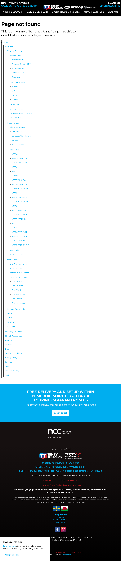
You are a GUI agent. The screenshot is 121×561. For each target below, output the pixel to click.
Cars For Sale (15, 118)
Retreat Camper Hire (16, 309)
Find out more (9, 546)
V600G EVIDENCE (19, 232)
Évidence (11, 326)
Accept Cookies (12, 555)
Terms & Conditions (13, 353)
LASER (14, 95)
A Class (15, 140)
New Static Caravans (18, 264)
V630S (14, 228)
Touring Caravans (12, 12)
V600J (14, 223)
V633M (15, 176)
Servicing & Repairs (94, 12)
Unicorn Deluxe (18, 73)
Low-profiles (17, 132)
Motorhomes (13, 123)
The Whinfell (17, 290)
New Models (15, 105)
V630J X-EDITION (19, 180)
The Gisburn (17, 281)
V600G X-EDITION (20, 202)
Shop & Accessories (13, 336)
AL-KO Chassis (18, 145)
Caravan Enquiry (12, 371)
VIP (13, 91)
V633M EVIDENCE (19, 236)
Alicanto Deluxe (19, 60)
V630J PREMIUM (19, 219)
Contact (8, 345)
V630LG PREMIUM (20, 197)
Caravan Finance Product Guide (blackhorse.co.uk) (60, 480)
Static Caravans (13, 260)
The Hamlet (17, 299)
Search (8, 366)
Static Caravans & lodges (66, 12)
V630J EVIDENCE (19, 241)
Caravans (9, 47)
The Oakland (17, 286)
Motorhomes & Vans (37, 12)
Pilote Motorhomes (18, 127)
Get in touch (60, 413)
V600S (14, 193)
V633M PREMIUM (19, 158)
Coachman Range (17, 82)
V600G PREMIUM (19, 184)
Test (7, 375)
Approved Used (16, 109)
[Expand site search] (117, 12)
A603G (15, 167)
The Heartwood (18, 303)
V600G (15, 154)
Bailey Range (15, 55)
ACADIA (15, 87)
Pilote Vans (14, 150)
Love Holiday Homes (18, 277)
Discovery (16, 77)
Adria (9, 318)
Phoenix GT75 (18, 68)
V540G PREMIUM (19, 163)
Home (5, 42)
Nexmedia (67, 554)
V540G (15, 206)
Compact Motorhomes (21, 136)
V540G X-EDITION (20, 215)
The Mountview (18, 294)
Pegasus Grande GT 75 (22, 64)
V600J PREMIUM (19, 210)
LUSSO (15, 100)
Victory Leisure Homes (19, 273)
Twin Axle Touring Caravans (21, 113)
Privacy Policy (11, 358)
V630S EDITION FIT (20, 245)
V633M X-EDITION (20, 189)
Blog (7, 349)
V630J (14, 171)
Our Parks (11, 322)
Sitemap (8, 362)
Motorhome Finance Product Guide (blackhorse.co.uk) (60, 485)
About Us (113, 12)
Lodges (10, 313)
